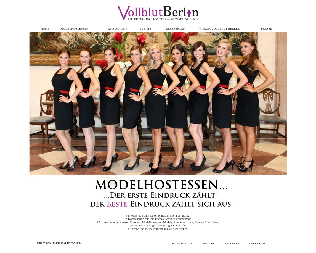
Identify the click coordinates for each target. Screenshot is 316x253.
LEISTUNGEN (117, 28)
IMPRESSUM (256, 243)
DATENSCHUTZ (182, 243)
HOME (45, 28)
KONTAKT (232, 243)
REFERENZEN (175, 28)
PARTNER (208, 243)
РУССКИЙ (74, 243)
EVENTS (145, 28)
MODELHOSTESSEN (74, 28)
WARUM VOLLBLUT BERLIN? (219, 28)
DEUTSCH (44, 243)
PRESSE (266, 28)
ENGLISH (59, 243)
